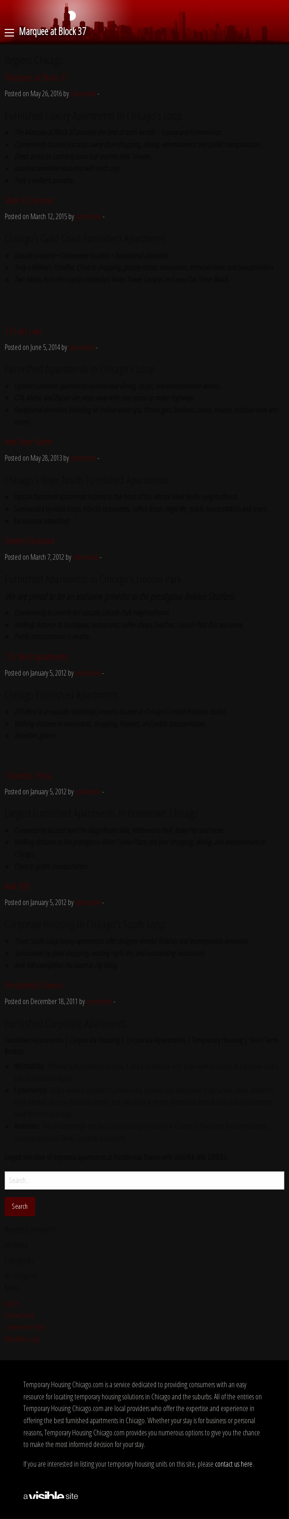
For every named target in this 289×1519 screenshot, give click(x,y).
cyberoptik (83, 93)
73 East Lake (24, 331)
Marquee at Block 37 (36, 77)
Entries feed (19, 1315)
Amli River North (28, 441)
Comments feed (24, 1327)
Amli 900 (17, 886)
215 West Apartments (36, 656)
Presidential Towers (34, 985)
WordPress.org (22, 1339)
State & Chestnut (29, 200)
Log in (12, 1303)
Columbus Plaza (28, 775)
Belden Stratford (29, 541)
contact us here (233, 1464)
